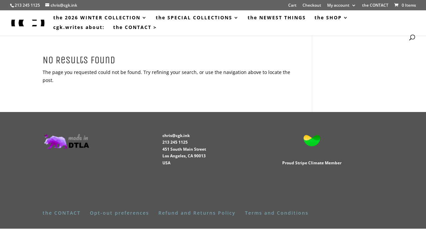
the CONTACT (375, 5)
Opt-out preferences (119, 213)
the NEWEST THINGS (277, 18)
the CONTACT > (135, 27)
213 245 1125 (175, 142)
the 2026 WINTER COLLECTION (96, 18)
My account (338, 5)
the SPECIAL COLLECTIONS (194, 18)
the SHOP (328, 18)
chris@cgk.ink (176, 135)
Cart (292, 5)
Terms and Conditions (277, 213)
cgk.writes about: (79, 27)
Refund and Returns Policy (197, 213)
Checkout (312, 5)
